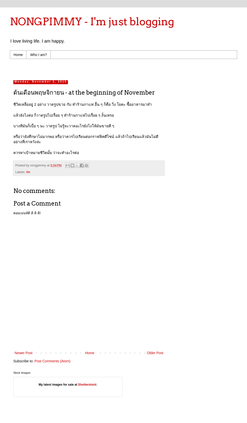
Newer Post (23, 353)
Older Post (155, 353)
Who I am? (38, 55)
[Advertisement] (107, 68)
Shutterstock (87, 384)
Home (18, 55)
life (28, 172)
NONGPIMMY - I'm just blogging (92, 21)
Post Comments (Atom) (52, 361)
